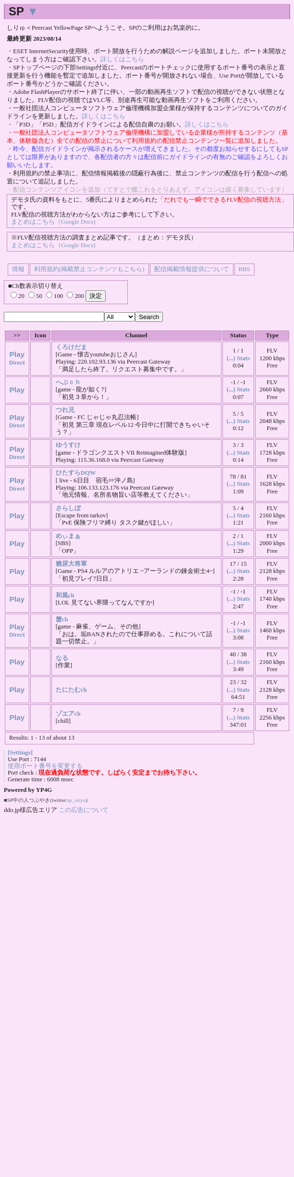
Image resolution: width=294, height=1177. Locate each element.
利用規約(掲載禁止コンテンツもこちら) (89, 269)
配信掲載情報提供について (191, 269)
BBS (244, 269)
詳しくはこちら (122, 59)
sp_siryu (76, 800)
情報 (18, 269)
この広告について (84, 809)
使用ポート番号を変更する (45, 766)
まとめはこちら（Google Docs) (53, 221)
